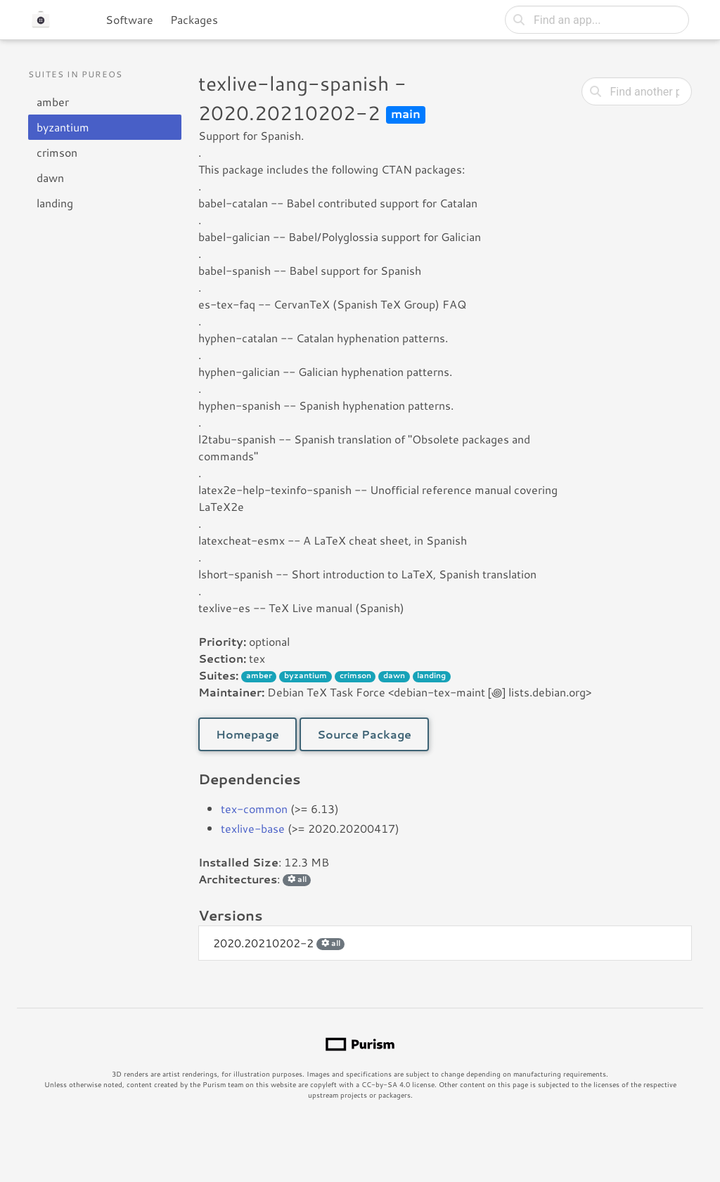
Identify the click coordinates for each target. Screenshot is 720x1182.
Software (129, 19)
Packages (194, 19)
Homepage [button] (247, 734)
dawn (50, 177)
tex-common (254, 808)
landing (55, 203)
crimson (57, 152)
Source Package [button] (364, 734)
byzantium (63, 127)
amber (53, 101)
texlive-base (253, 828)
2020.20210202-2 (279, 943)
